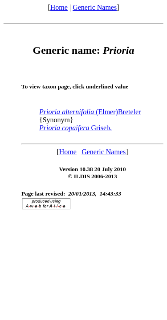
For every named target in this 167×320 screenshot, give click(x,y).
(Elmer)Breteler (90, 112)
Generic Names (95, 7)
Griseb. (75, 128)
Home (59, 7)
